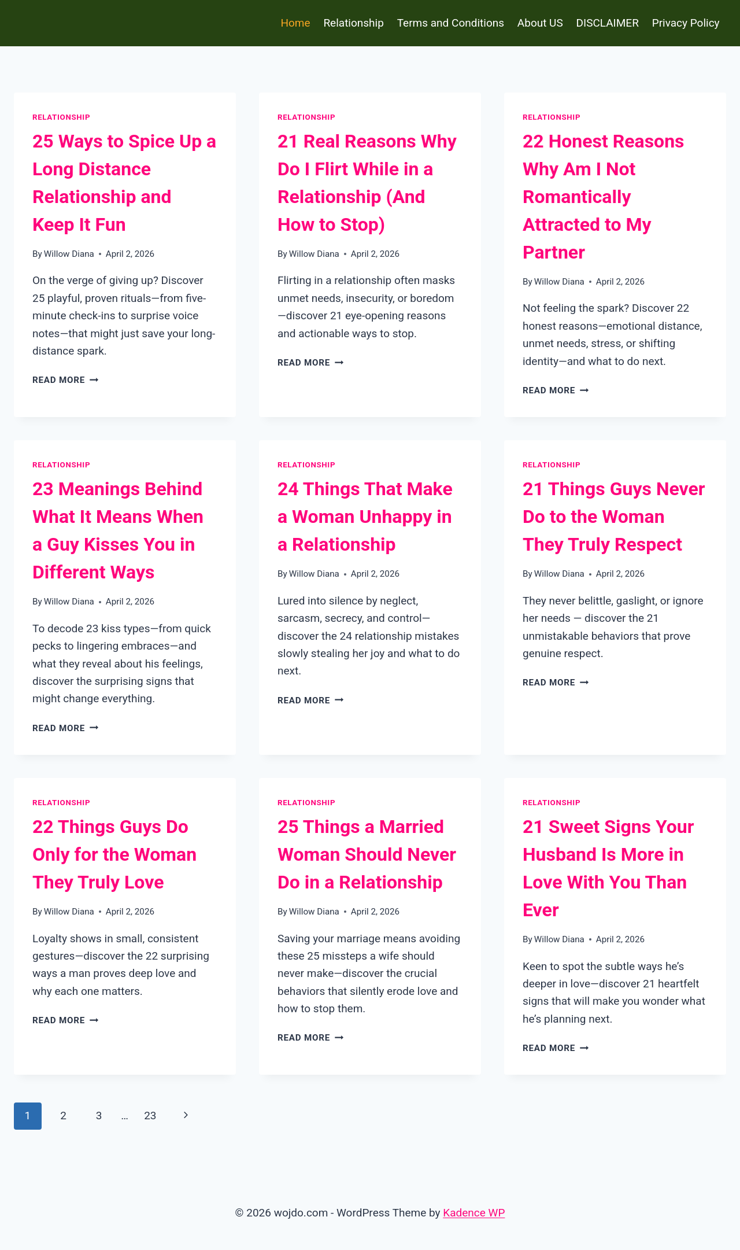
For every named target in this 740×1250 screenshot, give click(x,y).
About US (540, 23)
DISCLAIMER (607, 23)
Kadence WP (474, 1212)
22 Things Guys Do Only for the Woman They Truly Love (114, 854)
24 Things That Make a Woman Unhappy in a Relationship (365, 516)
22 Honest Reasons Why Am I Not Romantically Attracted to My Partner (603, 196)
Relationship (353, 23)
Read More (65, 380)
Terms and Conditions (450, 23)
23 (150, 1115)
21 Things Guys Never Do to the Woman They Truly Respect (614, 516)
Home (295, 23)
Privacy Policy (686, 23)
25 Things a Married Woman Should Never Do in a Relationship (367, 854)
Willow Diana (69, 254)
